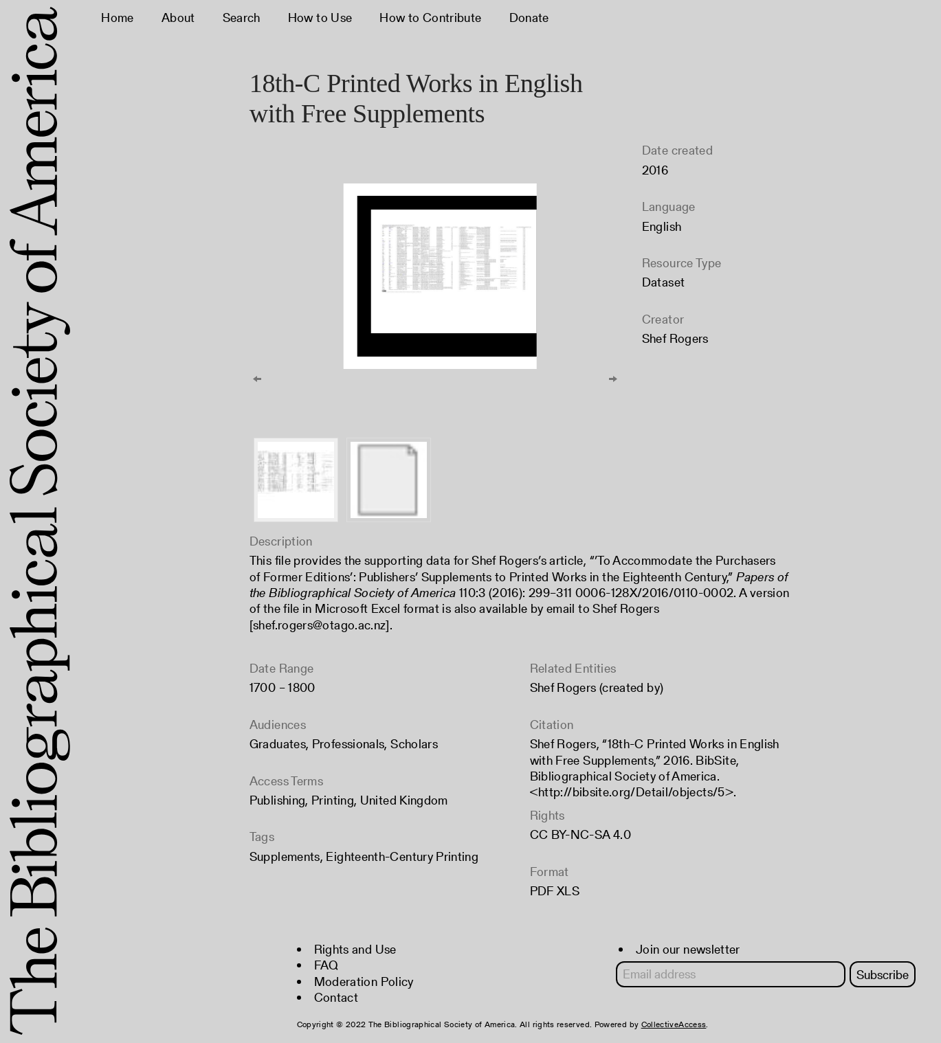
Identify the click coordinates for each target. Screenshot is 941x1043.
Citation (552, 724)
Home (117, 17)
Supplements (285, 856)
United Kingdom (404, 800)
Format (549, 871)
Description (281, 541)
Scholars (414, 743)
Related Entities (573, 668)
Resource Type (682, 263)
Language (669, 206)
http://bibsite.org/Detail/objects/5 (631, 791)
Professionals (348, 743)
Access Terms (286, 781)
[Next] (613, 378)
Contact (336, 997)
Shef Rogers (675, 338)
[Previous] (257, 378)
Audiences (278, 724)
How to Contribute (430, 17)
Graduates (278, 743)
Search (242, 17)
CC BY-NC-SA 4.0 (580, 834)
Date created (677, 150)
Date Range (282, 668)
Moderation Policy (364, 981)
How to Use (320, 17)
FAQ (326, 965)
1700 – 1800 (282, 687)
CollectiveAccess (674, 1024)
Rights (547, 815)
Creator (663, 319)
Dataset (663, 282)
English (662, 226)
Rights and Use (355, 949)
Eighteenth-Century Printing (402, 856)
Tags (262, 836)
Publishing (278, 800)
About (178, 17)
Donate (529, 17)
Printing (332, 800)
